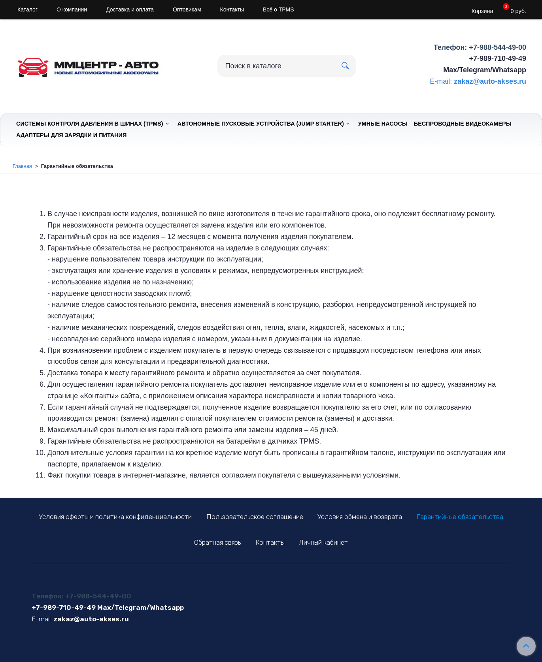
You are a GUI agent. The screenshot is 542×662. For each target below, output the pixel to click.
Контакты (232, 9)
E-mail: (441, 81)
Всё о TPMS (278, 9)
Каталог (27, 9)
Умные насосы (383, 123)
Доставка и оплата (130, 9)
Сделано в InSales (323, 609)
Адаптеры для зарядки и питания (71, 135)
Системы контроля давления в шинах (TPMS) (89, 123)
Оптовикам (187, 9)
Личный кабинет (323, 542)
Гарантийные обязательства (460, 517)
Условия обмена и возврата (359, 517)
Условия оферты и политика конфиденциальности (115, 517)
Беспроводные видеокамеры (463, 123)
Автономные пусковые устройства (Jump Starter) (261, 123)
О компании (72, 9)
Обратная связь (217, 542)
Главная (22, 166)
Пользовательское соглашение (254, 517)
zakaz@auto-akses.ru (490, 81)
